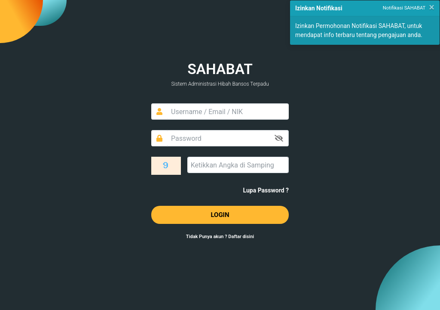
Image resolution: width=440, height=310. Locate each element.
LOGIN (220, 215)
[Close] (431, 7)
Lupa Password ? (266, 190)
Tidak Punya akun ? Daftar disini (220, 236)
